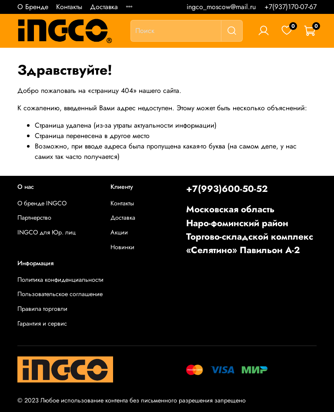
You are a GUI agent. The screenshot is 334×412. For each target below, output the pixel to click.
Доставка (104, 7)
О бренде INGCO (42, 203)
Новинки (122, 247)
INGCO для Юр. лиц (46, 232)
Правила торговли (42, 308)
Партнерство (34, 217)
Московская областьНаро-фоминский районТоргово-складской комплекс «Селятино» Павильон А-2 (249, 230)
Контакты (69, 7)
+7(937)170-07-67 (290, 7)
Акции (119, 232)
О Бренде (32, 7)
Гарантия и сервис (42, 323)
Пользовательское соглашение (60, 294)
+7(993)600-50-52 (227, 188)
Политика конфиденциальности (60, 279)
